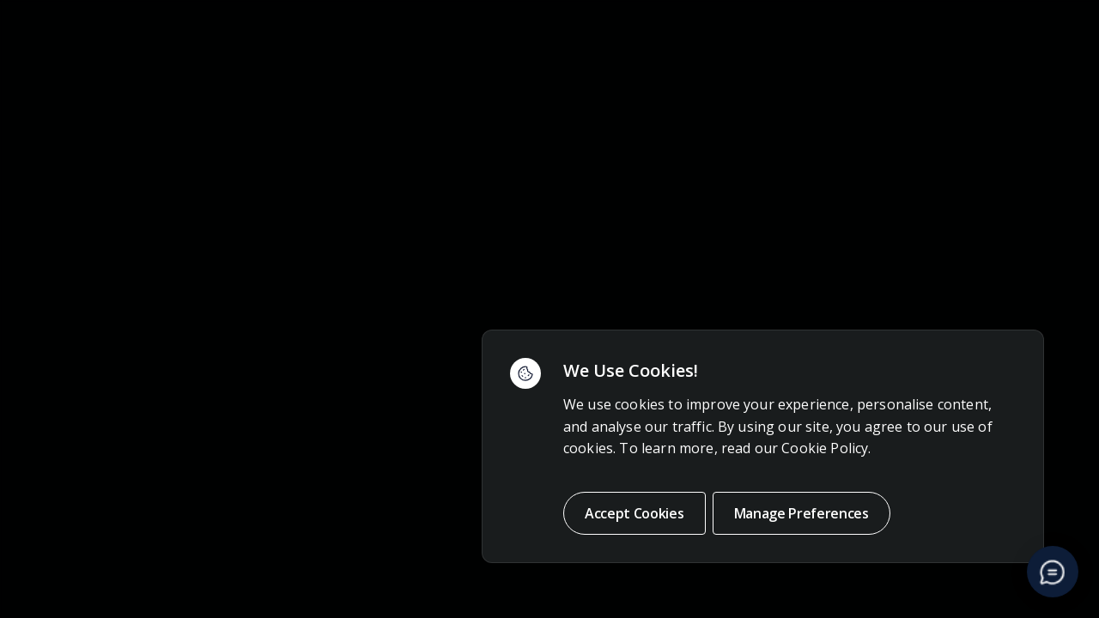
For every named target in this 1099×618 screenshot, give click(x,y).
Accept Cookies (634, 513)
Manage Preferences (801, 513)
